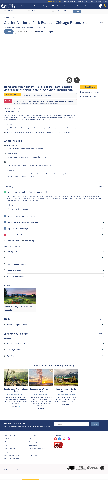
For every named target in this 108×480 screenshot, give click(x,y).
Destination (12, 10)
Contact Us (32, 438)
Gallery (69, 80)
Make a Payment (33, 445)
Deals (87, 6)
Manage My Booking (101, 1)
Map (76, 80)
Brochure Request (82, 1)
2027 (19, 31)
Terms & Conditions (9, 449)
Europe (45, 6)
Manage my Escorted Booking (37, 449)
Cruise (66, 6)
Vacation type (61, 10)
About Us (6, 438)
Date (33, 10)
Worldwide (55, 6)
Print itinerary (29, 241)
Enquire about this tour (89, 96)
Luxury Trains (76, 6)
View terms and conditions (50, 103)
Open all (101, 186)
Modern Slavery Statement (11, 455)
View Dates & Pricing (88, 87)
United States (25, 6)
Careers (6, 445)
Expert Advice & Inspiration (11, 459)
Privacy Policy (7, 452)
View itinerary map (13, 241)
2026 (8, 31)
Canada (36, 6)
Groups (31, 452)
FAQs (91, 1)
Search (77, 11)
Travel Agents (33, 455)
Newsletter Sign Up (69, 1)
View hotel (8, 310)
